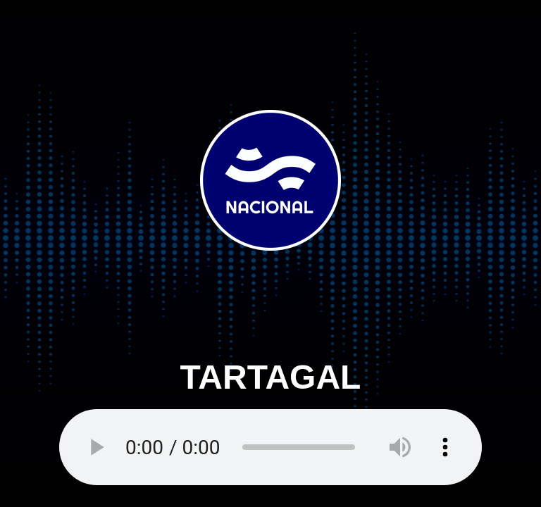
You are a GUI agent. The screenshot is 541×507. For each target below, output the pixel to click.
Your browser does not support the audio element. (270, 447)
